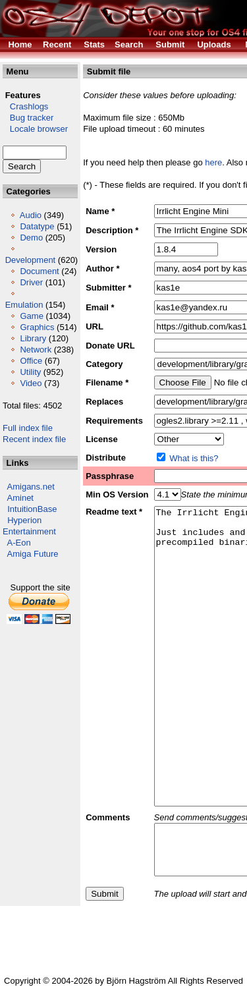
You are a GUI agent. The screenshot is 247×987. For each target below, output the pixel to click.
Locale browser (35, 129)
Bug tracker (28, 118)
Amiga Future (33, 554)
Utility (30, 372)
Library (33, 338)
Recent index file (34, 439)
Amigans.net (31, 487)
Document (39, 271)
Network (35, 349)
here (213, 162)
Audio (30, 215)
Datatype (37, 226)
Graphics (37, 327)
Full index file (28, 428)
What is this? (193, 458)
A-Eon (19, 543)
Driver (31, 282)
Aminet (20, 498)
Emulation (24, 305)
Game (31, 316)
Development (30, 260)
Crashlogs (25, 106)
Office (31, 361)
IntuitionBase (32, 509)
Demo (31, 237)
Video (30, 383)
